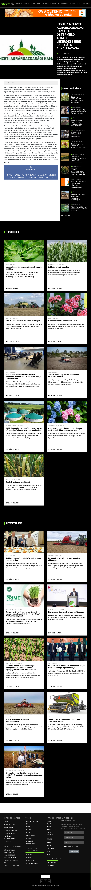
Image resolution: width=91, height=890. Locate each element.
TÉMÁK (32, 4)
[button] (12, 3)
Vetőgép (49, 827)
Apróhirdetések (31, 844)
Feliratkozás (74, 851)
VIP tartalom (30, 860)
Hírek (59, 53)
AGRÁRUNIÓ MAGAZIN (43, 4)
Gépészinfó (29, 841)
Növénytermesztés (10, 830)
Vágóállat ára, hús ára (11, 865)
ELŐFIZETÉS (86, 4)
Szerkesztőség (52, 862)
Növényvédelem (9, 833)
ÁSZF (48, 851)
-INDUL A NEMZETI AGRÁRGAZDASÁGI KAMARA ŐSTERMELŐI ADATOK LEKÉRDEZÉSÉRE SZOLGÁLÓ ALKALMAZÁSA (31, 172)
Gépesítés (7, 842)
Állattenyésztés (9, 839)
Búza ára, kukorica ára (11, 858)
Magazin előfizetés (32, 863)
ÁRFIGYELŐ (29, 829)
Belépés (28, 857)
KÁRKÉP (28, 832)
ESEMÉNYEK (65, 4)
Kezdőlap (8, 83)
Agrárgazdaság (9, 824)
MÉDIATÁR (55, 4)
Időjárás (28, 838)
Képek (49, 843)
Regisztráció (30, 854)
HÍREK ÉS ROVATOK (22, 4)
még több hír (66, 215)
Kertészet (7, 836)
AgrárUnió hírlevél (72, 846)
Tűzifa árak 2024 (9, 850)
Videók (49, 846)
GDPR (48, 854)
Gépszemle (29, 827)
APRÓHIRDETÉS (75, 4)
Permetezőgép (51, 829)
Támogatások (8, 827)
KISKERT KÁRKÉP (30, 835)
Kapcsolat (50, 865)
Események (50, 848)
